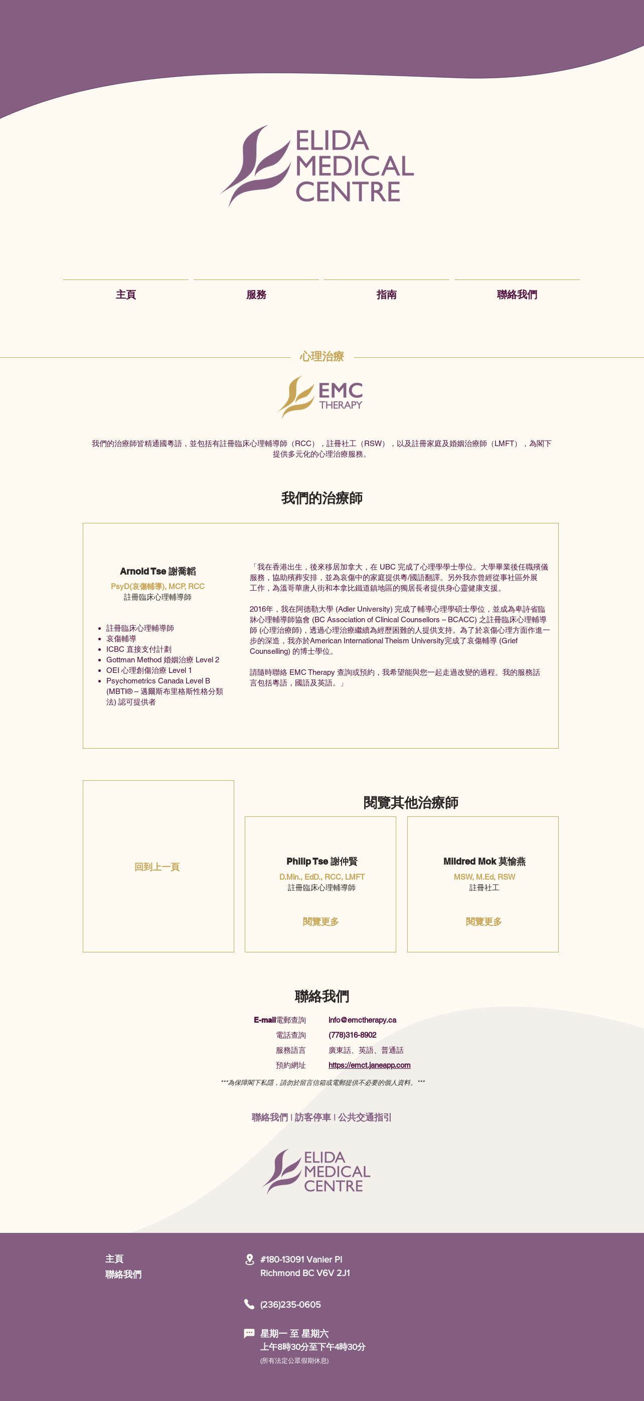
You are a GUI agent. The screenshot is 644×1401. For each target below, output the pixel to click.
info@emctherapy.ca (362, 1020)
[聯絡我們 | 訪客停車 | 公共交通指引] (322, 1117)
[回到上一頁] (157, 867)
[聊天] (249, 1333)
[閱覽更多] (321, 922)
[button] (256, 290)
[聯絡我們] (141, 1275)
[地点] (249, 1259)
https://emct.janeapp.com (370, 1065)
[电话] (249, 1304)
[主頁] (141, 1259)
